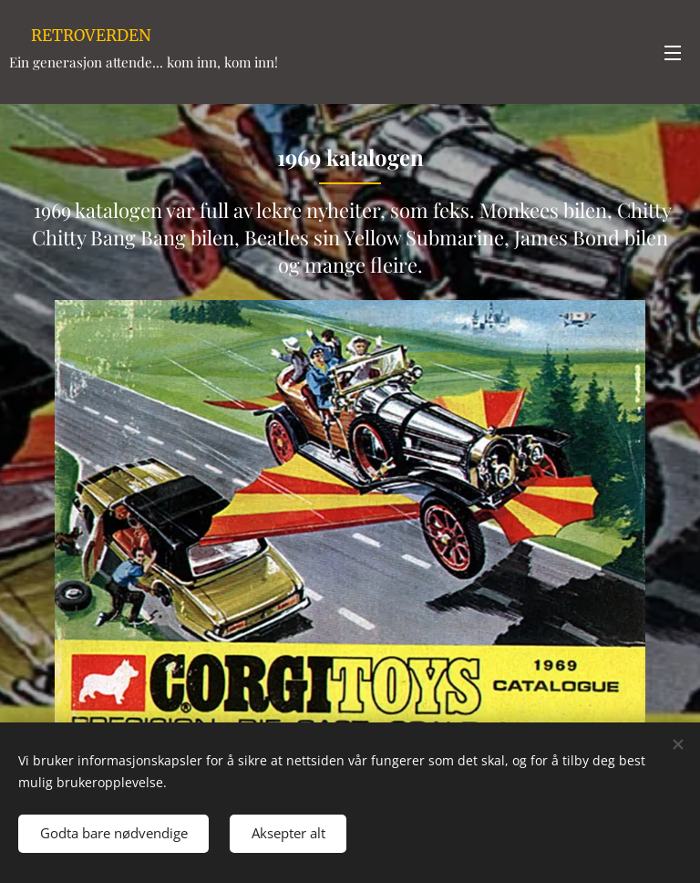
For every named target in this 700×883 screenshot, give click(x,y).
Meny (672, 53)
